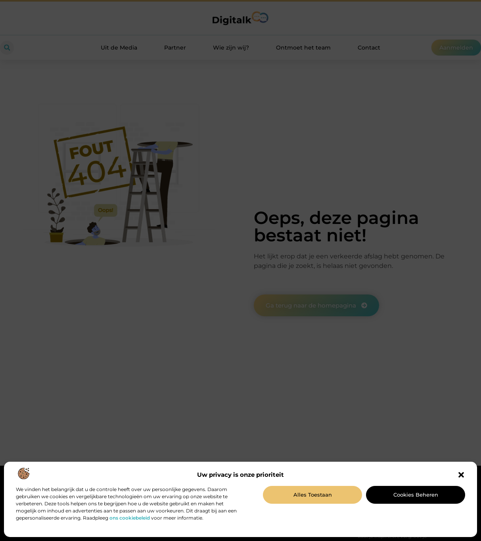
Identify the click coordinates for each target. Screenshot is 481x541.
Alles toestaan (312, 494)
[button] (461, 475)
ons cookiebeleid (129, 518)
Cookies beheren (415, 494)
